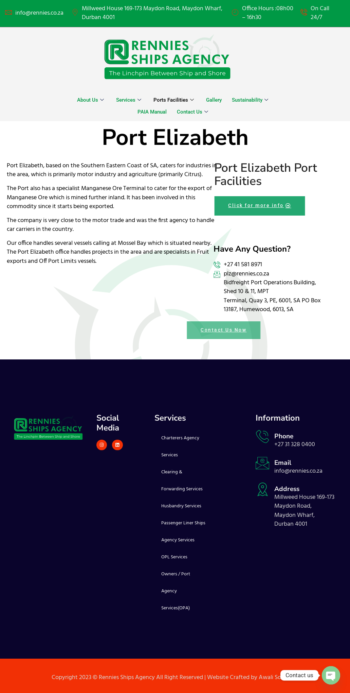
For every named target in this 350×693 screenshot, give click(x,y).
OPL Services (174, 557)
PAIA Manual (152, 112)
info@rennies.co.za (39, 13)
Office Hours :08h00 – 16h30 (267, 13)
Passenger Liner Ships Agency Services (183, 531)
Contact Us (192, 112)
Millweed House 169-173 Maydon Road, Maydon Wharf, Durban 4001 (152, 13)
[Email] (262, 463)
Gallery (214, 100)
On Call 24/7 (320, 13)
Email (282, 462)
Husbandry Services (181, 506)
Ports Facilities (173, 100)
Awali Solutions (279, 677)
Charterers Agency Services (180, 446)
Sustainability (250, 100)
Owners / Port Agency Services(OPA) (175, 591)
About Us (90, 100)
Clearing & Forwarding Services (182, 480)
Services (128, 100)
